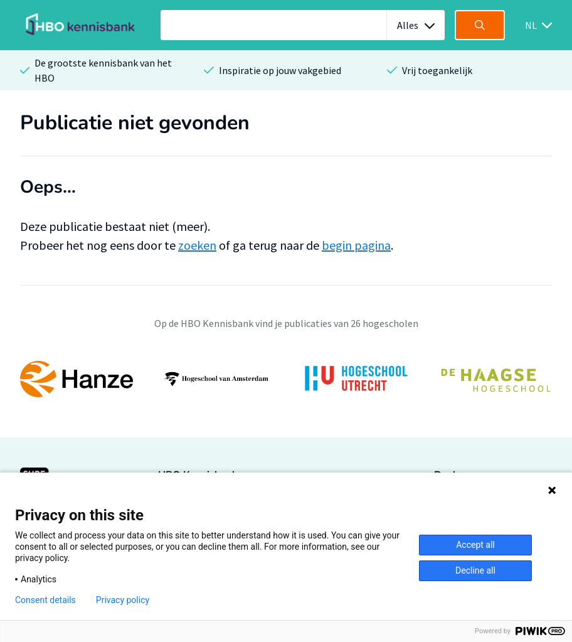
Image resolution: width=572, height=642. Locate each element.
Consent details (45, 600)
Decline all (475, 570)
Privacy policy (122, 600)
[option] (286, 379)
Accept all (475, 545)
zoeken (197, 245)
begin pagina (356, 245)
